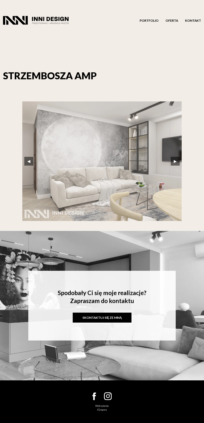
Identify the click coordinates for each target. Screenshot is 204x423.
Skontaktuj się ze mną (102, 317)
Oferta (172, 20)
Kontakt (193, 20)
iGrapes (102, 409)
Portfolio (149, 20)
